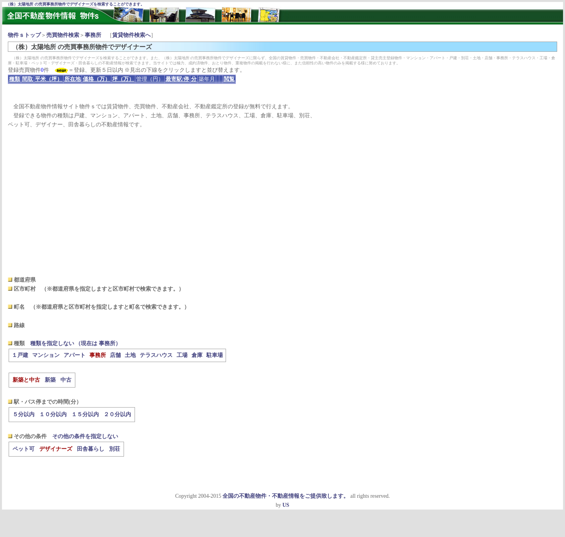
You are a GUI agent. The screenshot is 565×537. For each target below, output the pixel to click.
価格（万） (96, 79)
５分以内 (24, 414)
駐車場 (214, 355)
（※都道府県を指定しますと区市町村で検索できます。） (112, 289)
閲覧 (229, 79)
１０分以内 (53, 414)
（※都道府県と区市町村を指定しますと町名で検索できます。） (110, 307)
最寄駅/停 (177, 79)
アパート (75, 355)
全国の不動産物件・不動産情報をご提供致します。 (285, 496)
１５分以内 (85, 414)
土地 (130, 355)
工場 (182, 355)
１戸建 (20, 355)
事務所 (93, 35)
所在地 (72, 79)
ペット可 (24, 449)
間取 (27, 79)
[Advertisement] (282, 202)
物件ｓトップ (24, 35)
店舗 (115, 355)
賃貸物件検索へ (131, 35)
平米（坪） (48, 79)
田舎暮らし (90, 449)
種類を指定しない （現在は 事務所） (75, 343)
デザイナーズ (55, 449)
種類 (14, 79)
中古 (65, 380)
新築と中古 (26, 380)
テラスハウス (156, 355)
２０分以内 (117, 414)
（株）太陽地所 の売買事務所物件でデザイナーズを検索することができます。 (75, 4)
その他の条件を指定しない (85, 436)
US (285, 505)
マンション (46, 355)
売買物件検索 (62, 35)
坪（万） (123, 79)
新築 (50, 380)
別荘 (114, 449)
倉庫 (196, 355)
